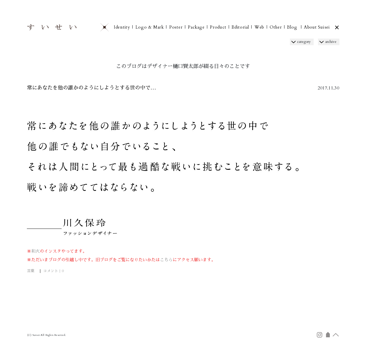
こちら (166, 260)
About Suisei (317, 27)
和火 (35, 251)
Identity (122, 27)
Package (196, 27)
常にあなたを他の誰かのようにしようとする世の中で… (91, 87)
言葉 (30, 271)
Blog (292, 27)
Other (276, 27)
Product (218, 27)
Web (259, 27)
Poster (176, 27)
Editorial (240, 27)
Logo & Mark (150, 27)
